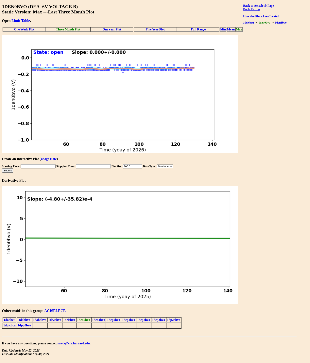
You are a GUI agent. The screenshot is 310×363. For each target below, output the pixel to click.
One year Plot (112, 29)
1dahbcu (9, 319)
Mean (231, 29)
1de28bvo (54, 319)
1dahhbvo (39, 319)
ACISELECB (55, 311)
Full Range (198, 29)
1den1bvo (280, 22)
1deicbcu (248, 22)
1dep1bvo (128, 319)
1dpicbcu (9, 325)
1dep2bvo (143, 319)
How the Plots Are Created (261, 16)
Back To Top (251, 9)
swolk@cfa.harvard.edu (74, 343)
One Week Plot (24, 29)
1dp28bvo (173, 319)
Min (223, 29)
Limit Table (20, 21)
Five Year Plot (155, 29)
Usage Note (49, 159)
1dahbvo (24, 319)
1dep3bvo (158, 319)
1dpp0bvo (24, 325)
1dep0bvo (113, 319)
